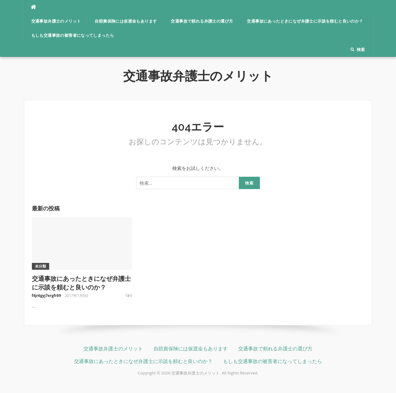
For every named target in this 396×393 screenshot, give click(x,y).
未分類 (40, 266)
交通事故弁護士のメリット (56, 21)
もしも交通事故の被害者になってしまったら (72, 35)
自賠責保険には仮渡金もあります (126, 21)
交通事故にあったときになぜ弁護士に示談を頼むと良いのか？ (305, 21)
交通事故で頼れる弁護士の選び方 (202, 21)
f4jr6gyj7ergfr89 (46, 295)
